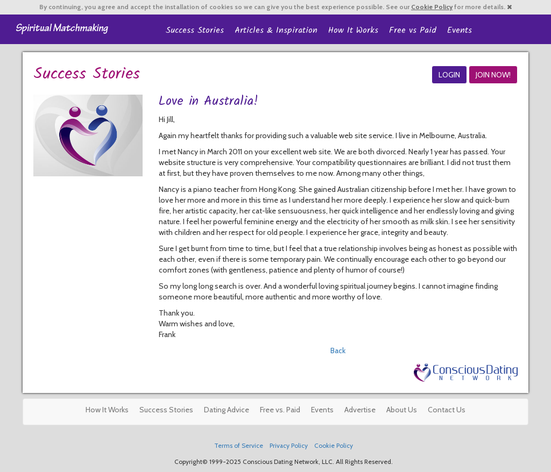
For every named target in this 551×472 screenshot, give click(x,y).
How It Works (353, 30)
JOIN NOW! (493, 75)
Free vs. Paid (280, 409)
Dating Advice (226, 409)
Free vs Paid (412, 30)
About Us (401, 409)
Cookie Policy (432, 7)
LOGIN (449, 75)
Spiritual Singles (62, 28)
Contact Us (446, 409)
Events (459, 30)
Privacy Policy (289, 445)
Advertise (360, 409)
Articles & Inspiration (276, 30)
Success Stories (195, 30)
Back (337, 350)
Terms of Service (238, 445)
